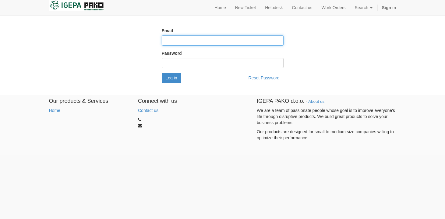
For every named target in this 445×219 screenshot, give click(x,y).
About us (316, 101)
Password (172, 53)
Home (54, 110)
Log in (171, 77)
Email (167, 30)
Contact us (148, 110)
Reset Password (264, 77)
